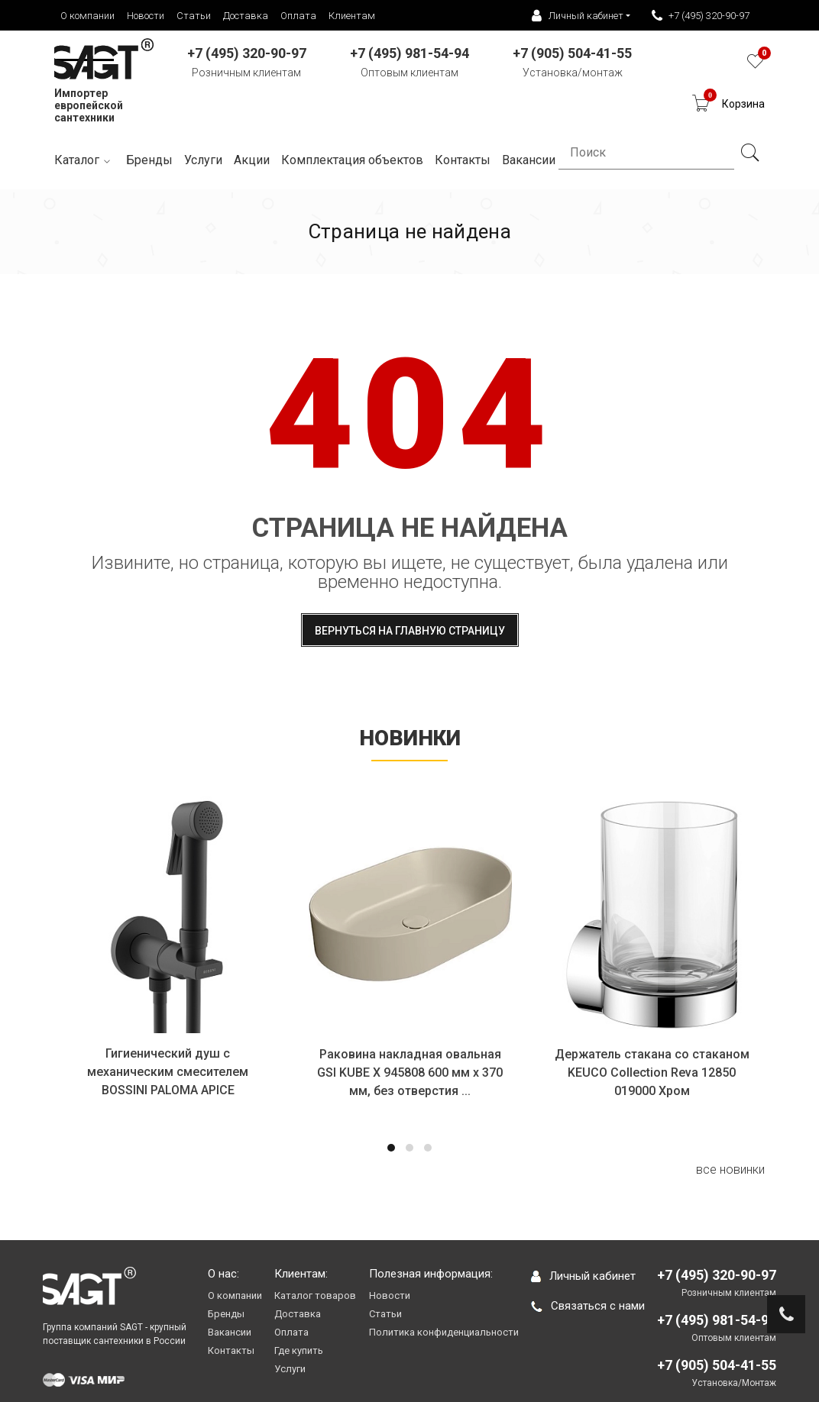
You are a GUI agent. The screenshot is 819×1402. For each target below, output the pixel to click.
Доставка (245, 15)
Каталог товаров (315, 1295)
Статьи (193, 15)
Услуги (203, 160)
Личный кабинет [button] (577, 16)
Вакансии (229, 1332)
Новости (145, 15)
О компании (87, 15)
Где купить (298, 1350)
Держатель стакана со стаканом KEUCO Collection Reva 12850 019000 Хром (652, 1072)
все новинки (730, 1169)
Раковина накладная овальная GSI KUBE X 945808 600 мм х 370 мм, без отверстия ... (410, 1072)
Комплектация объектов (352, 160)
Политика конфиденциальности (444, 1332)
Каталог (84, 161)
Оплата (298, 15)
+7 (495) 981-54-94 (716, 1320)
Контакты (231, 1350)
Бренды (149, 160)
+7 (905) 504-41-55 (716, 1365)
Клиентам (352, 15)
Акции (252, 160)
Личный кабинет (583, 1276)
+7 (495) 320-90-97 (700, 16)
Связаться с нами (588, 1306)
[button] (391, 1147)
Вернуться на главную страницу (410, 631)
